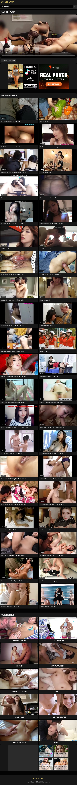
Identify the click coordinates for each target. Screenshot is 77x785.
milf (5, 60)
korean (13, 60)
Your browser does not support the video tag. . (38, 36)
